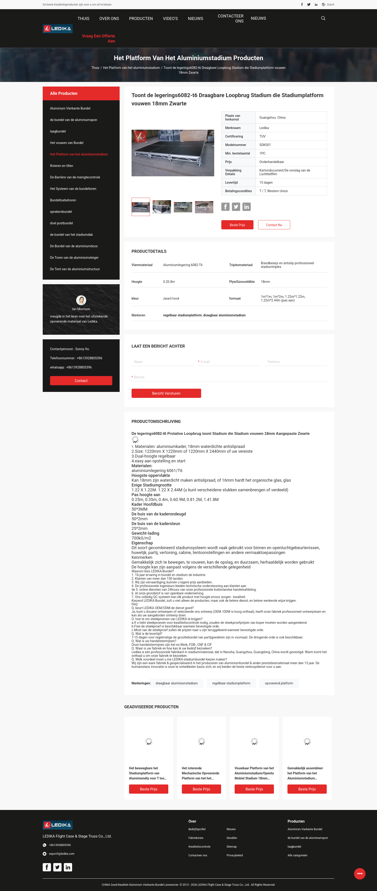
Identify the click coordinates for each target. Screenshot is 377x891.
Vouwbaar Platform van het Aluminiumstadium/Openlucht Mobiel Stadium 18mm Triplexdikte (254, 773)
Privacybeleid (235, 855)
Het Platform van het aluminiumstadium (131, 68)
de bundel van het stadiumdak (71, 234)
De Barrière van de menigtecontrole (75, 177)
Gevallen (232, 838)
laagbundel (58, 131)
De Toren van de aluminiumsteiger (74, 257)
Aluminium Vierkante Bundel (70, 108)
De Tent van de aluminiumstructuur (75, 269)
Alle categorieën (297, 855)
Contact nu (274, 225)
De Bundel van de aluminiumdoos (74, 246)
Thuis (95, 68)
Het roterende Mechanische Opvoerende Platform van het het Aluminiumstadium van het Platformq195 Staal (201, 773)
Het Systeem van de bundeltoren (73, 189)
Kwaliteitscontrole (199, 846)
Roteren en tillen (61, 166)
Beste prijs (237, 225)
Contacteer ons (197, 855)
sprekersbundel (61, 212)
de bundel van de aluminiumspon (73, 120)
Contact (81, 381)
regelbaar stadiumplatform (231, 683)
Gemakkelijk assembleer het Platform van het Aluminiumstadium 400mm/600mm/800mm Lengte (305, 773)
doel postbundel (61, 223)
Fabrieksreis (195, 838)
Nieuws (231, 829)
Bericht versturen (166, 393)
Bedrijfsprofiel (196, 829)
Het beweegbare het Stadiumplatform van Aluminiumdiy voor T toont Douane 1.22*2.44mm (148, 773)
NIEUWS (258, 18)
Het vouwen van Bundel (66, 143)
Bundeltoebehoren (63, 200)
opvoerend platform (279, 683)
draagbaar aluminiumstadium (177, 683)
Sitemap (232, 846)
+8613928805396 (89, 358)
